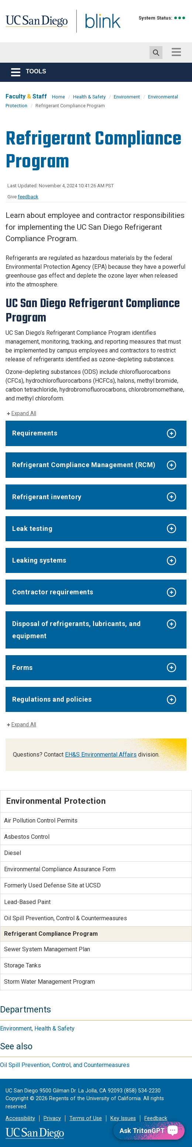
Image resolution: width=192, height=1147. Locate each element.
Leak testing (32, 528)
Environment (127, 97)
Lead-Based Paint (27, 902)
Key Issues (123, 1118)
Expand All (23, 413)
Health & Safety (89, 97)
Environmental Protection (56, 801)
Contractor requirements (52, 592)
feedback (28, 196)
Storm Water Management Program (49, 981)
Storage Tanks (22, 965)
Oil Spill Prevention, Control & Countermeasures (65, 918)
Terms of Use (85, 1118)
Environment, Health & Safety (37, 1028)
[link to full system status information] (180, 17)
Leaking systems (39, 560)
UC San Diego (39, 27)
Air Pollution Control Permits (41, 820)
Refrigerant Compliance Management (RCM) (84, 465)
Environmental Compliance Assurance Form (60, 869)
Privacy (52, 1118)
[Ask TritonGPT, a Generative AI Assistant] (149, 1131)
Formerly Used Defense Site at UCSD (52, 885)
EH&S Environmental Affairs (101, 754)
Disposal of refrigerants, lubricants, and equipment (76, 629)
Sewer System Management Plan (47, 949)
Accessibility (20, 1118)
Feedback (155, 1118)
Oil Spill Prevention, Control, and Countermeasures (65, 1064)
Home (58, 97)
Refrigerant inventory (47, 497)
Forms (22, 667)
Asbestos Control (26, 836)
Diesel (12, 852)
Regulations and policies (52, 699)
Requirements (34, 433)
